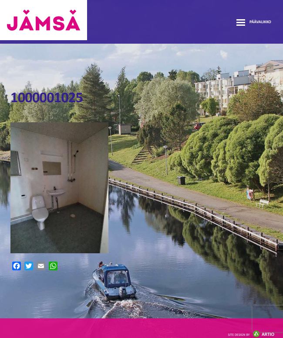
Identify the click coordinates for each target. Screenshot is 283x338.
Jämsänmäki (43, 20)
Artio (251, 334)
